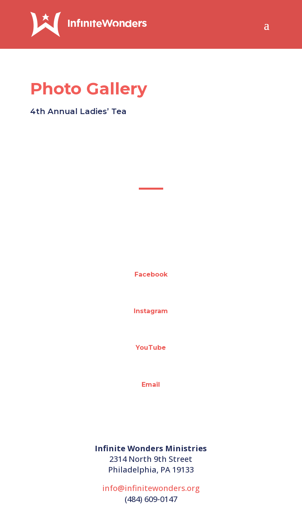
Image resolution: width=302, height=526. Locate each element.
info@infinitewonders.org (151, 488)
